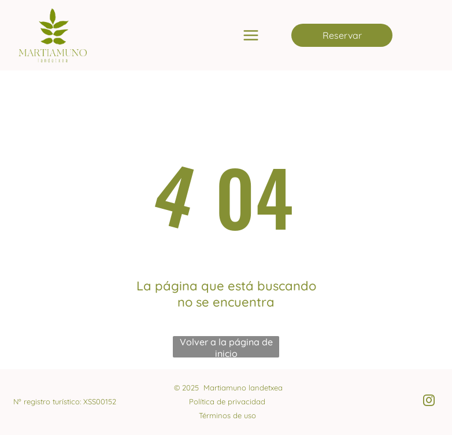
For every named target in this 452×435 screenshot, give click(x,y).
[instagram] (429, 402)
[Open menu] (251, 35)
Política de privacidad (227, 401)
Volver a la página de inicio (226, 346)
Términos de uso (227, 415)
